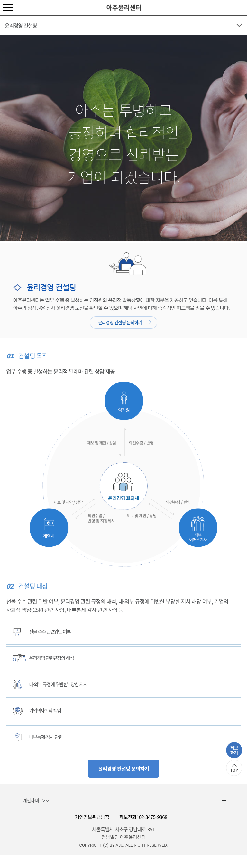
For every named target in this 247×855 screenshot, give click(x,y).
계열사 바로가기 (36, 800)
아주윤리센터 (123, 7)
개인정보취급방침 (92, 817)
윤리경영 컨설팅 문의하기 (124, 322)
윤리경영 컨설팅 (21, 25)
